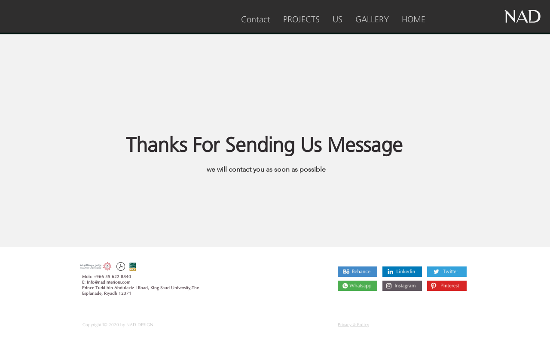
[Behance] (357, 271)
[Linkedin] (402, 271)
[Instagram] (357, 286)
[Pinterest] (447, 286)
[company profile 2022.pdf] (120, 267)
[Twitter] (447, 271)
